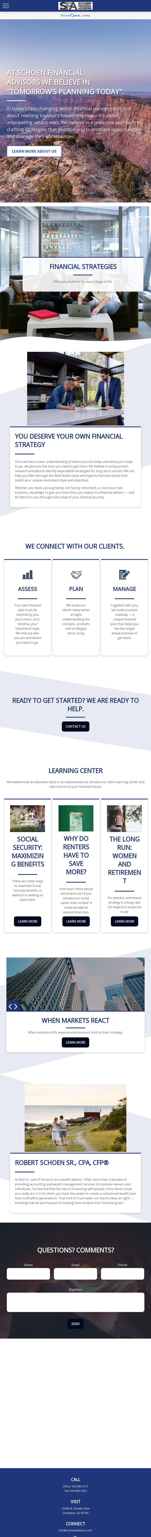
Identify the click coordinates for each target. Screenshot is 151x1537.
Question (75, 1289)
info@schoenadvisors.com (75, 1530)
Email (75, 1265)
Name (28, 1265)
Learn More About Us (34, 151)
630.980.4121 (80, 1486)
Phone (122, 1265)
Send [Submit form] (75, 1324)
